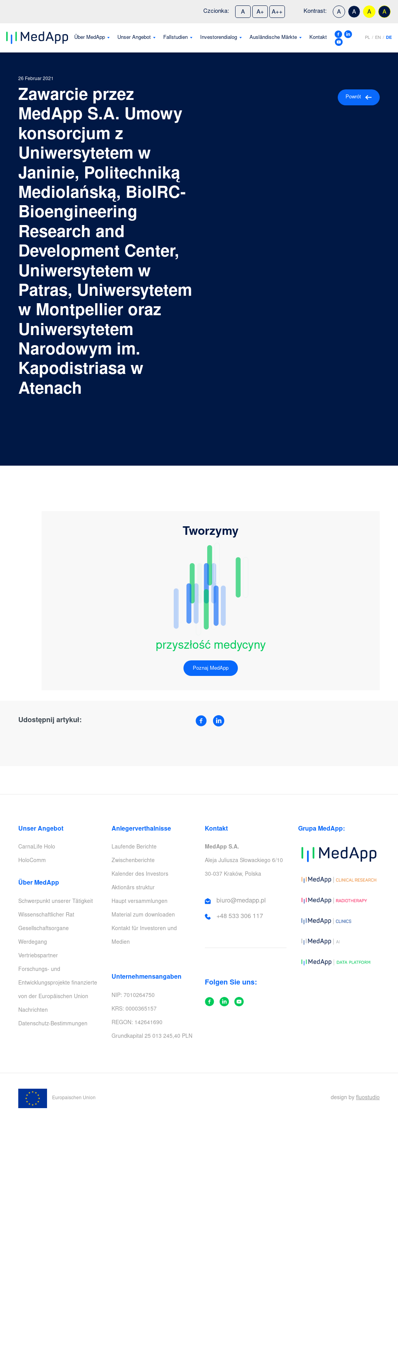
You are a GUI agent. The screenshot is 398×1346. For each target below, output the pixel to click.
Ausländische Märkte (273, 37)
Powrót (359, 97)
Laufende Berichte (134, 847)
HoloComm (32, 861)
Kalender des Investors (140, 874)
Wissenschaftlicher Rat (46, 915)
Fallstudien (175, 37)
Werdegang (32, 942)
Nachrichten (33, 1010)
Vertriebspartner (38, 956)
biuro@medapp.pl (241, 901)
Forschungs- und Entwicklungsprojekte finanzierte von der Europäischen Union (57, 983)
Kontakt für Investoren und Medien (144, 935)
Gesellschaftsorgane (43, 929)
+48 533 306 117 (239, 916)
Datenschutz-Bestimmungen (52, 1024)
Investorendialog (218, 37)
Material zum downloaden (143, 915)
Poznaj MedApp (211, 668)
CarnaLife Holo (36, 847)
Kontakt (318, 37)
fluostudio (368, 1098)
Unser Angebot (134, 37)
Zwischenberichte (133, 861)
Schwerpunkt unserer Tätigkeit (55, 901)
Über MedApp (89, 37)
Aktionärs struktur (133, 888)
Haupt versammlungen (140, 901)
